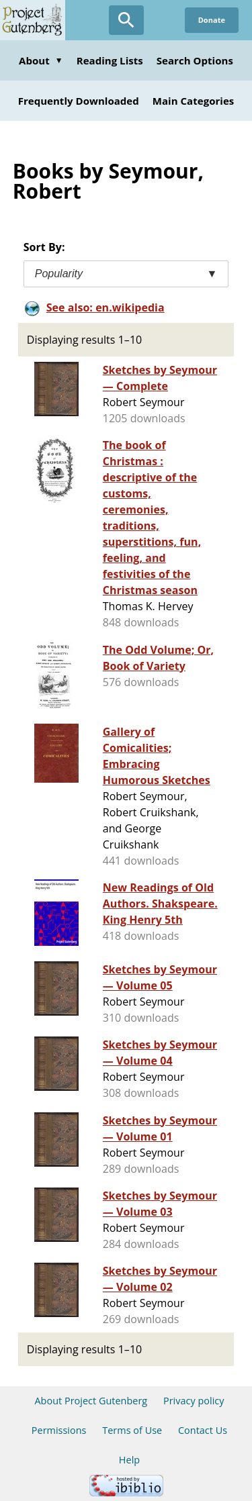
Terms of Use (132, 1430)
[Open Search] (126, 20)
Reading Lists (110, 60)
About (41, 60)
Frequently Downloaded (78, 100)
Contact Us (202, 1430)
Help (129, 1459)
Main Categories (194, 100)
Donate (211, 20)
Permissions (59, 1430)
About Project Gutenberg (90, 1400)
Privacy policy (193, 1400)
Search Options (195, 60)
